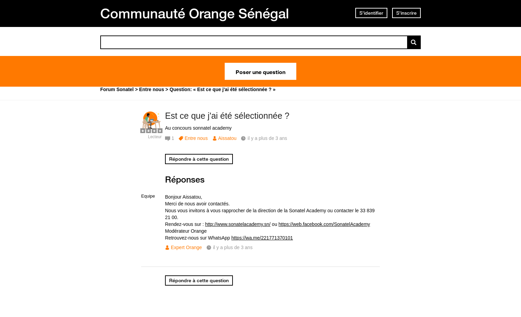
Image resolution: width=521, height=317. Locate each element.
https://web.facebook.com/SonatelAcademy (324, 224)
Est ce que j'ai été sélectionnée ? (227, 115)
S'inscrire (406, 13)
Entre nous (196, 138)
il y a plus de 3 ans (233, 247)
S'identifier (371, 13)
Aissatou (227, 138)
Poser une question (260, 71)
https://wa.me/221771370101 (262, 238)
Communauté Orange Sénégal (194, 13)
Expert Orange (186, 247)
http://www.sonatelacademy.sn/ (238, 224)
